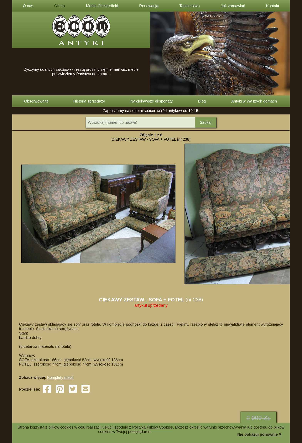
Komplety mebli (60, 377)
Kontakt (272, 6)
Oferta (59, 6)
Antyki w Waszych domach (254, 101)
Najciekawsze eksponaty (151, 101)
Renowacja (148, 6)
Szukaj (205, 122)
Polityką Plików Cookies (152, 427)
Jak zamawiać (233, 6)
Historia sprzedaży (89, 101)
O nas (28, 6)
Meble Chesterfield (102, 6)
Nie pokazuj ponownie (259, 434)
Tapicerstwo (189, 6)
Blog (202, 101)
